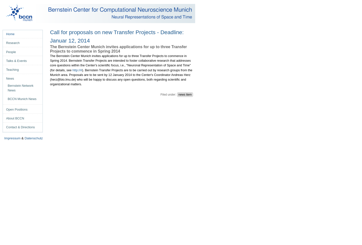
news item (185, 94)
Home (10, 34)
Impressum (12, 138)
